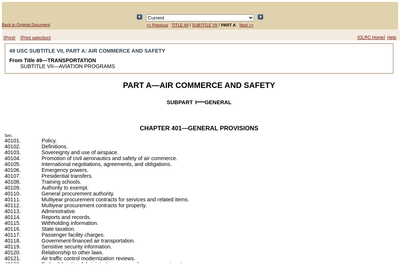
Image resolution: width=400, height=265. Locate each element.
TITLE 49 (180, 25)
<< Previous (157, 25)
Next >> (246, 25)
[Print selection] (36, 37)
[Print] (9, 37)
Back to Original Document (26, 24)
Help (391, 37)
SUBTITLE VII (204, 25)
